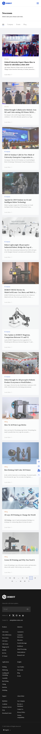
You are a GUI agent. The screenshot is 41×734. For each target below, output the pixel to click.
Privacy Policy (21, 712)
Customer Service (7, 707)
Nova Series (5, 638)
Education (20, 640)
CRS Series (5, 644)
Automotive (20, 632)
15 (12, 581)
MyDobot (4, 701)
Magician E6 (5, 647)
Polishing (4, 690)
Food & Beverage (22, 643)
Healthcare (20, 646)
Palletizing (5, 670)
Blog (24, 24)
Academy (4, 704)
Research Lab (20, 655)
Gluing (4, 684)
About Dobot (20, 696)
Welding (4, 667)
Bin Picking (5, 681)
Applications (5, 662)
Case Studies (20, 667)
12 (26, 578)
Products (4, 627)
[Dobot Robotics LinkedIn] (20, 615)
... (18, 578)
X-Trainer (4, 656)
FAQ (3, 710)
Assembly (4, 678)
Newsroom (20, 670)
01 (10, 578)
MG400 (4, 650)
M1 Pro (4, 653)
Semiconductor (21, 652)
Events (18, 24)
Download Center (6, 713)
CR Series (4, 641)
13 (31, 578)
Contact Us (20, 709)
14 (35, 578)
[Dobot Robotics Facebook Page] (10, 615)
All (3, 24)
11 (22, 578)
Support (4, 696)
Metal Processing (21, 649)
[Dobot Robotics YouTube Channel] (23, 615)
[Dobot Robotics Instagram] (17, 615)
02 (14, 578)
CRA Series (5, 632)
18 (20, 581)
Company (10, 24)
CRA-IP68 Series (6, 635)
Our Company (21, 701)
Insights (19, 662)
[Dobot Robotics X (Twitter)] (13, 615)
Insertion (4, 687)
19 (24, 581)
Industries (19, 627)
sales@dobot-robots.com (16, 620)
